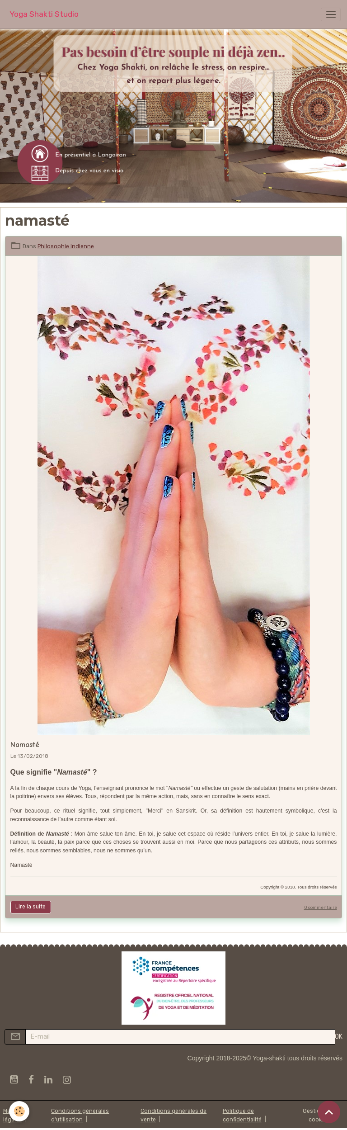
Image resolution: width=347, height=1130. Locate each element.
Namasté (24, 744)
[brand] (44, 14)
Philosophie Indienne (66, 246)
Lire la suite (30, 906)
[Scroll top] (329, 1112)
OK (338, 1036)
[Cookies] (19, 1111)
